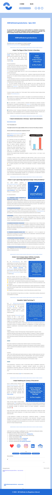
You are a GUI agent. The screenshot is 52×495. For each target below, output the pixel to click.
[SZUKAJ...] (23, 8)
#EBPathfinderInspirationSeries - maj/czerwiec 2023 (13, 485)
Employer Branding (16, 453)
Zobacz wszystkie (46, 468)
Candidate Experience (35, 453)
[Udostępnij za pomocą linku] (7, 459)
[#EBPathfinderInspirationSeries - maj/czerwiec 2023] (14, 476)
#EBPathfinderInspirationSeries (26, 453)
